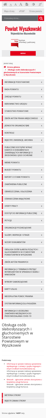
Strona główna (12, 67)
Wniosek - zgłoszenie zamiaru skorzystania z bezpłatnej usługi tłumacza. (24, 380)
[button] (23, 395)
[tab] (23, 395)
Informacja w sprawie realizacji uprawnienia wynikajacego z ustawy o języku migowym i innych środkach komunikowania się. (24, 366)
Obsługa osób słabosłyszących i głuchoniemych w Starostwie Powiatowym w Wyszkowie (22, 72)
